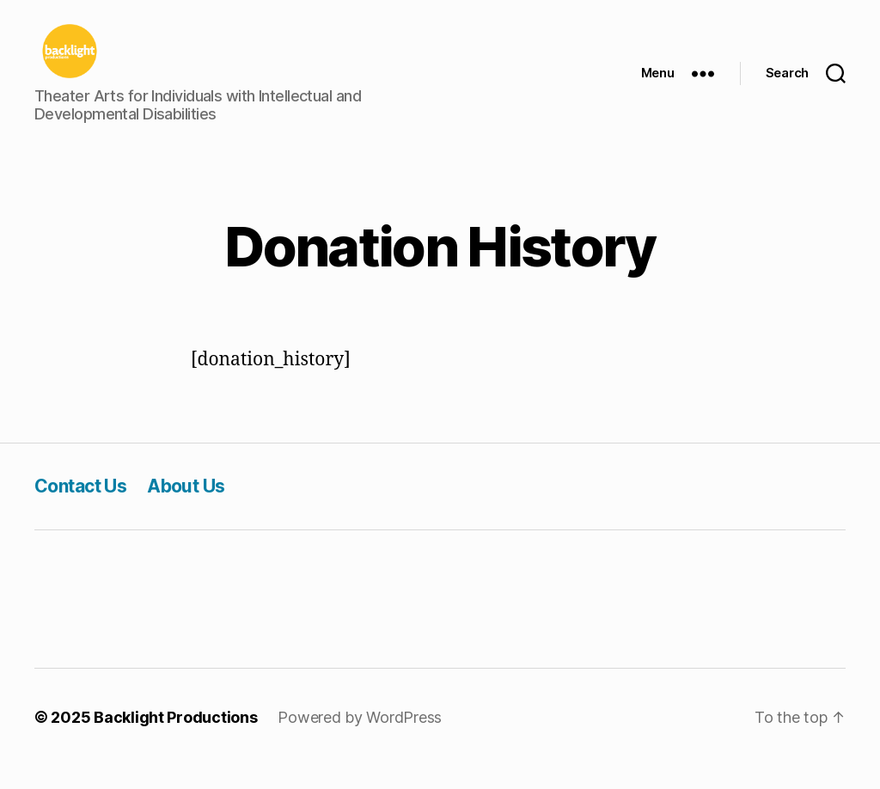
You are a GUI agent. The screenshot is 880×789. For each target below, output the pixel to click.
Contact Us (80, 509)
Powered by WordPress (360, 740)
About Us (185, 509)
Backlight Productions (175, 740)
